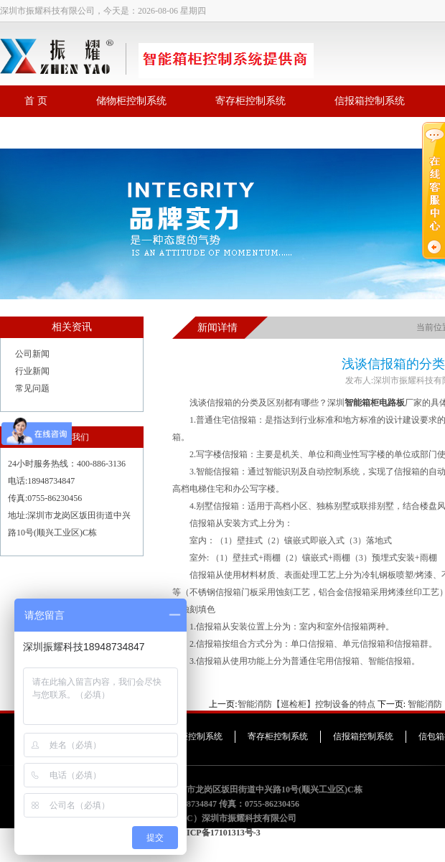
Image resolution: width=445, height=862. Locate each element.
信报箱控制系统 (369, 100)
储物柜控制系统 (131, 100)
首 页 (35, 100)
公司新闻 (32, 354)
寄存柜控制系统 (250, 100)
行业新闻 (32, 371)
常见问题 (32, 388)
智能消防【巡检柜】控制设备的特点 (306, 704)
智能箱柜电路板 (375, 403)
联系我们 (44, 132)
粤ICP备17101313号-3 (219, 833)
